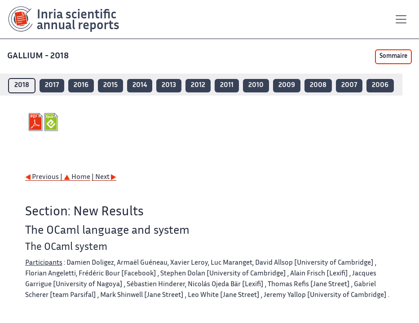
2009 (286, 85)
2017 (52, 85)
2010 (256, 85)
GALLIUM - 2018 (39, 56)
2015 (110, 85)
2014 (139, 85)
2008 (318, 85)
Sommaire (393, 56)
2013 (169, 85)
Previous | (44, 177)
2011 (227, 85)
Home (77, 177)
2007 (349, 85)
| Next (104, 177)
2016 (81, 85)
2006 (380, 85)
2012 (198, 85)
